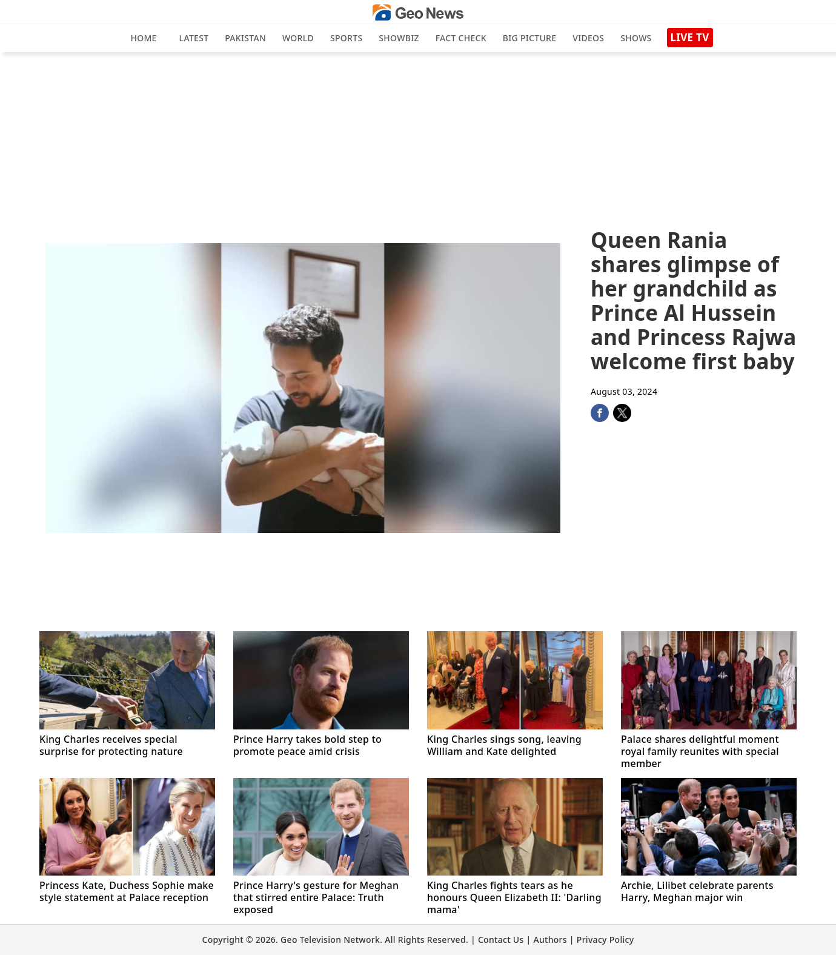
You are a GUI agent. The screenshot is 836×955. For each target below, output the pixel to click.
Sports (346, 38)
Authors (549, 939)
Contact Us (501, 939)
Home (143, 38)
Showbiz (399, 38)
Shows (635, 38)
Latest (194, 38)
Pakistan (245, 38)
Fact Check (461, 38)
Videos (588, 38)
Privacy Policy (605, 939)
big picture (529, 38)
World (298, 38)
